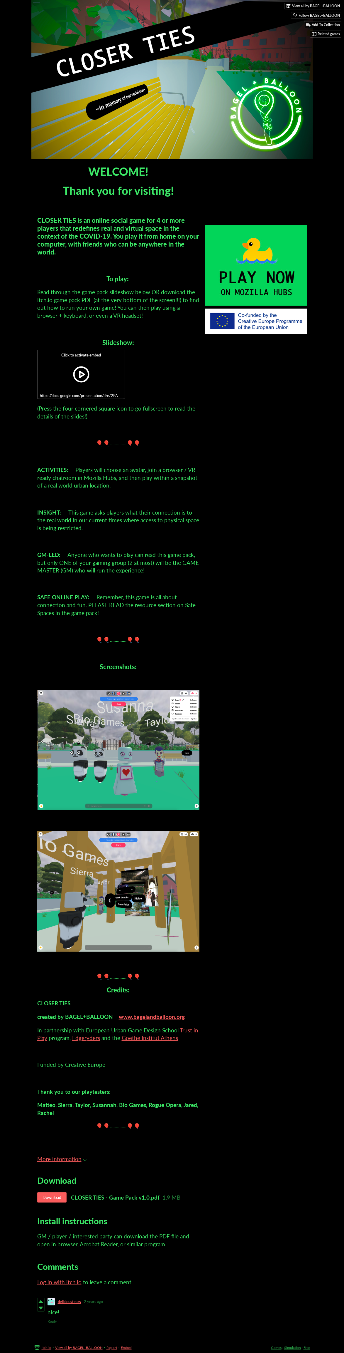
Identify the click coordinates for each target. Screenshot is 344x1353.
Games (276, 1347)
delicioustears (69, 1301)
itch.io (46, 1347)
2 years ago (93, 1301)
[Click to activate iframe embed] (81, 374)
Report (111, 1347)
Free (307, 1347)
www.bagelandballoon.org (152, 1016)
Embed (126, 1347)
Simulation (292, 1347)
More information (62, 1159)
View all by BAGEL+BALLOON (79, 1347)
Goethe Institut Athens (150, 1037)
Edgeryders (86, 1037)
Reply (52, 1321)
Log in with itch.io (59, 1282)
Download (52, 1197)
